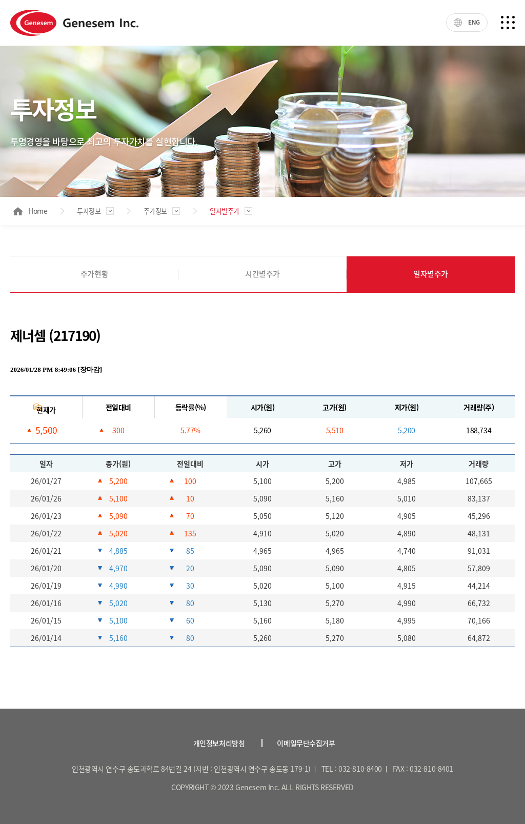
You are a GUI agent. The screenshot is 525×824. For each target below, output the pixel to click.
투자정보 (88, 211)
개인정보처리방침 (219, 743)
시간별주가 (262, 273)
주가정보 (155, 211)
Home (30, 211)
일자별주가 (224, 211)
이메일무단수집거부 (306, 743)
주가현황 (94, 273)
